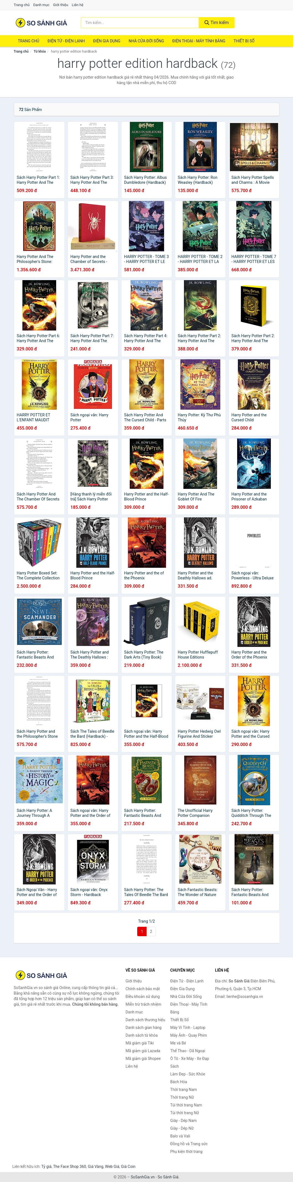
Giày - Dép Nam (183, 1120)
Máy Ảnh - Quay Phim (188, 1035)
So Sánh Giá (168, 1177)
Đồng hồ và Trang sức (189, 1144)
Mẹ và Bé (178, 1043)
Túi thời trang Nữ (184, 1113)
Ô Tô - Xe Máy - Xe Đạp (189, 1058)
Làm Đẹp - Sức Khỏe (187, 1074)
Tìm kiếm (216, 22)
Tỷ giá (46, 1166)
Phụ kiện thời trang (186, 1151)
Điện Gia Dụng (106, 41)
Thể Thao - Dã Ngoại (187, 1051)
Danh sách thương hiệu (145, 1020)
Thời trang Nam (183, 1089)
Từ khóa (40, 51)
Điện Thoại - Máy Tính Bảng (198, 41)
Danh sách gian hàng (144, 1027)
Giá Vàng (95, 1166)
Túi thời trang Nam (186, 1105)
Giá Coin (128, 1166)
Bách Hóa (178, 1082)
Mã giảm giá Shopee (143, 1058)
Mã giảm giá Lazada (143, 1051)
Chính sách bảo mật (143, 989)
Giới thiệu (60, 5)
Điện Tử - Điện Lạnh (66, 41)
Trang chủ (22, 5)
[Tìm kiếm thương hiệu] (140, 22)
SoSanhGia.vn (142, 1177)
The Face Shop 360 (69, 1166)
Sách (174, 1066)
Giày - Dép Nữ (182, 1128)
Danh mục (41, 5)
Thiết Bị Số (244, 41)
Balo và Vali (180, 1136)
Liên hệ (78, 5)
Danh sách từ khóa (142, 1035)
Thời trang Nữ (182, 1097)
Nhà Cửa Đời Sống (146, 41)
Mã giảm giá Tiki (140, 1043)
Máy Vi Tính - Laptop (187, 1027)
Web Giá (112, 1166)
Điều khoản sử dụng (143, 996)
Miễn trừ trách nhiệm (143, 1004)
